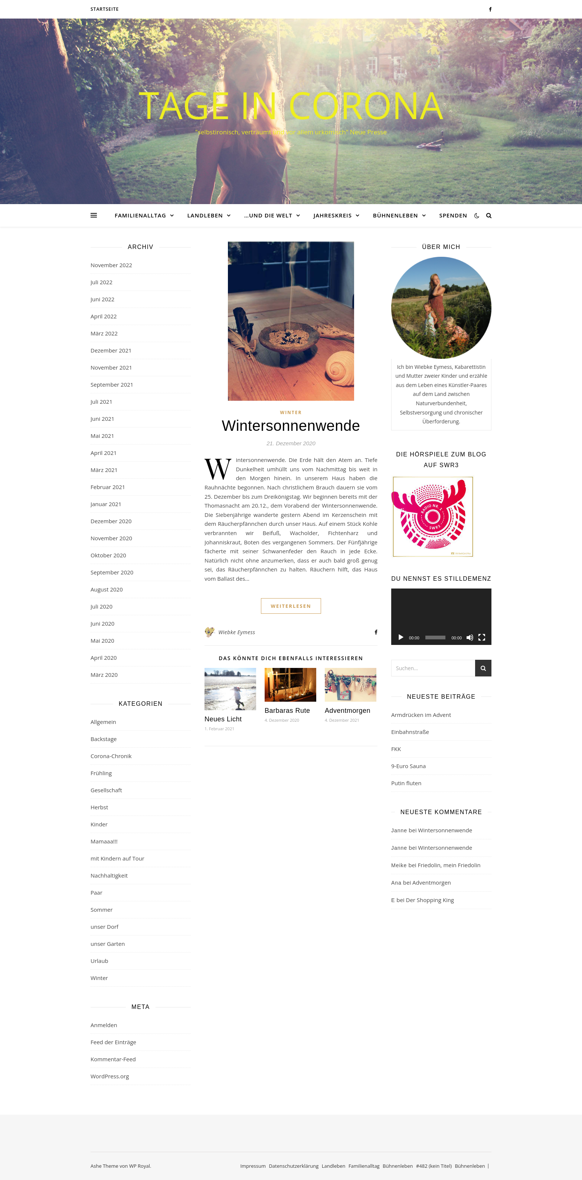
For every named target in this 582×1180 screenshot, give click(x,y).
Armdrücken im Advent (421, 714)
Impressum (253, 1166)
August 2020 (107, 589)
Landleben (205, 215)
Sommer (102, 909)
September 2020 (112, 572)
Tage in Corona (291, 104)
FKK (396, 749)
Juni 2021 (102, 418)
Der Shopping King (430, 900)
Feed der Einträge (113, 1042)
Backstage (104, 739)
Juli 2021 (101, 401)
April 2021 (104, 452)
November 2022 (111, 265)
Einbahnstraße (410, 731)
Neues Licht (223, 719)
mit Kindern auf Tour (117, 858)
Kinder (99, 824)
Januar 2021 (106, 504)
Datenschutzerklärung (293, 1166)
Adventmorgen (347, 710)
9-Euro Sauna (408, 766)
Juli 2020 (101, 606)
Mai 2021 (102, 435)
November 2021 (111, 367)
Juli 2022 (101, 282)
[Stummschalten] (470, 637)
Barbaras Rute (287, 710)
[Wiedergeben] (401, 637)
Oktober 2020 (108, 555)
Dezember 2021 (111, 350)
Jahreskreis (333, 215)
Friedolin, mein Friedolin (449, 865)
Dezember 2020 (111, 521)
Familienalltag (140, 215)
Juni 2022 (102, 299)
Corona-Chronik (111, 756)
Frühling (101, 773)
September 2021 (112, 384)
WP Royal (139, 1166)
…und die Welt (268, 215)
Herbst (99, 807)
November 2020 (111, 538)
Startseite (105, 9)
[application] (441, 617)
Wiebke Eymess (236, 632)
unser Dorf (104, 926)
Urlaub (99, 960)
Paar (96, 892)
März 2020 (104, 674)
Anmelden (104, 1025)
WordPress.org (110, 1076)
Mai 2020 (102, 640)
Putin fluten (406, 783)
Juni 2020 (102, 623)
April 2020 (104, 657)
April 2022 (104, 316)
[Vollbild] (481, 637)
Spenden (453, 215)
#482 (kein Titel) (434, 1166)
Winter (99, 977)
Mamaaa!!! (104, 841)
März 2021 (104, 469)
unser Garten (108, 943)
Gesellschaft (106, 790)
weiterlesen (291, 606)
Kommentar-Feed (113, 1059)
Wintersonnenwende (291, 425)
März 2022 (104, 333)
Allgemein (103, 721)
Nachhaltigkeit (109, 875)
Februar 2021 (108, 487)
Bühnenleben (395, 215)
